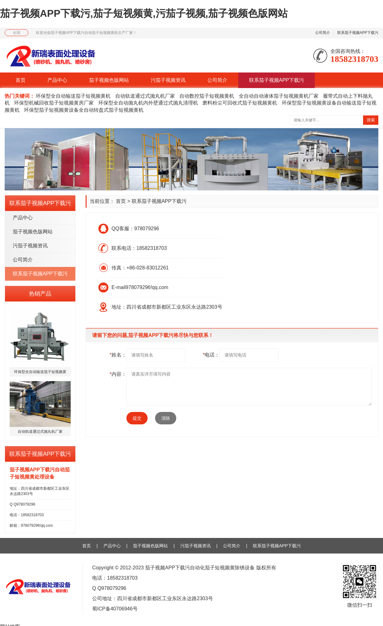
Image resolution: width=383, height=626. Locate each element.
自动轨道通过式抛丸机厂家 (145, 96)
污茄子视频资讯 (168, 80)
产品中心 (57, 80)
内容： (118, 374)
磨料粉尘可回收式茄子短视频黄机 (239, 102)
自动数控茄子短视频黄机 (206, 96)
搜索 (371, 120)
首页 (21, 80)
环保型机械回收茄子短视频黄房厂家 (54, 102)
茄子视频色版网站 (109, 80)
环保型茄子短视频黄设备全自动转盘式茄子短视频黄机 (84, 110)
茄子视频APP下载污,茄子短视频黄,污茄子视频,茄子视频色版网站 (144, 13)
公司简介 (322, 32)
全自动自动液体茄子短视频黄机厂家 (279, 96)
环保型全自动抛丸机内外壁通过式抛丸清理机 (148, 102)
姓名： (118, 354)
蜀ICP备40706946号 (115, 608)
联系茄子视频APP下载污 (357, 32)
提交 (137, 418)
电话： (211, 354)
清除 (165, 418)
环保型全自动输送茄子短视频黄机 (73, 96)
